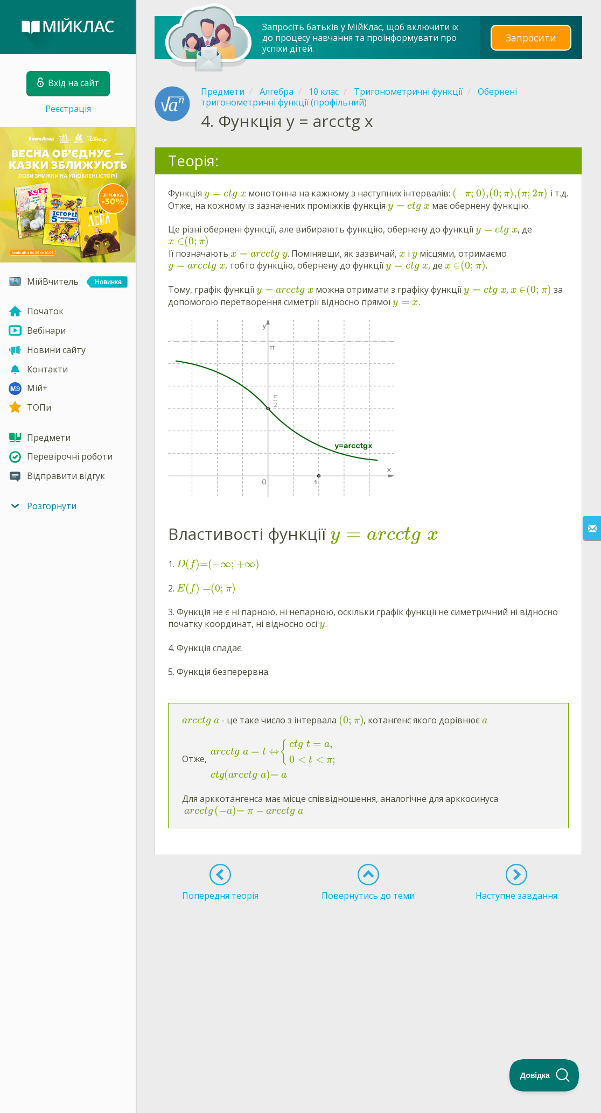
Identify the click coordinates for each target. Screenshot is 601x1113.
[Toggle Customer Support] (544, 1075)
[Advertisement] (368, 987)
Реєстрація (68, 108)
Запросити (531, 37)
